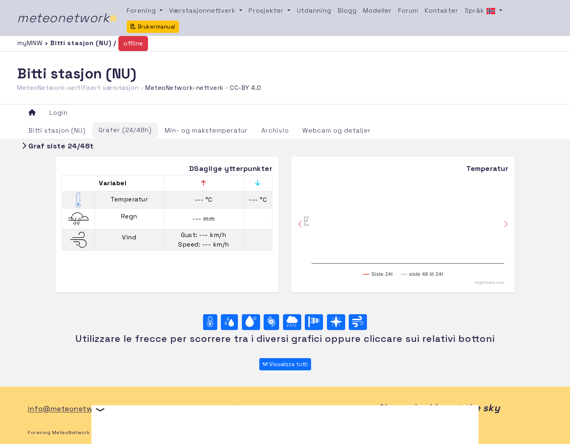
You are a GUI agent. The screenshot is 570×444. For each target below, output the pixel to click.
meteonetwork (67, 18)
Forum (408, 10)
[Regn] (292, 322)
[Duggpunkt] (251, 322)
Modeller (377, 10)
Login (58, 112)
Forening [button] (142, 10)
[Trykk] (271, 322)
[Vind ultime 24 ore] (358, 322)
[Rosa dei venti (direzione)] (336, 322)
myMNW (31, 43)
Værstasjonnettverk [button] (203, 10)
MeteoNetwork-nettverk (184, 87)
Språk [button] (481, 11)
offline (133, 43)
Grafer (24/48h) (125, 130)
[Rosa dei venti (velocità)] (314, 322)
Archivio (275, 130)
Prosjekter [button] (267, 10)
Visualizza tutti (285, 364)
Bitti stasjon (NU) (57, 130)
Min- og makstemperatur (206, 130)
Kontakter (441, 10)
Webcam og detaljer (336, 130)
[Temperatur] (210, 322)
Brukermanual (152, 26)
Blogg (347, 10)
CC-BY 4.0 (245, 87)
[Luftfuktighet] (229, 322)
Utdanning (314, 10)
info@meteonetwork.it (69, 409)
